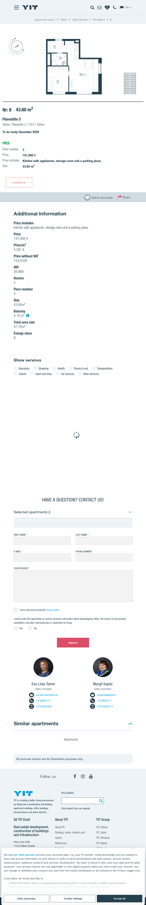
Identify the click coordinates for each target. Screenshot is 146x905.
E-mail (17, 551)
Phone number (84, 551)
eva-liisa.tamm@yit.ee (43, 694)
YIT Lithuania (103, 838)
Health (61, 368)
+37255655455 (40, 706)
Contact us (19, 182)
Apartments (73, 740)
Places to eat (81, 368)
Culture (22, 374)
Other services (91, 374)
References (61, 843)
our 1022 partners (25, 854)
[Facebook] (74, 776)
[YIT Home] (30, 7)
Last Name (81, 534)
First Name (20, 534)
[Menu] (16, 7)
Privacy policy (52, 609)
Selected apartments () (32, 512)
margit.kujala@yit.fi (102, 694)
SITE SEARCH (67, 792)
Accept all (119, 898)
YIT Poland (101, 843)
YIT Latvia (101, 832)
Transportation (105, 368)
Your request (21, 568)
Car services (67, 374)
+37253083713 (101, 706)
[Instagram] (82, 776)
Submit (73, 642)
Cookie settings (73, 898)
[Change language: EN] (126, 7)
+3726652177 (39, 700)
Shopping (43, 368)
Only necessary (26, 898)
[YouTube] (91, 776)
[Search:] (100, 801)
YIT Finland (102, 827)
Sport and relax (43, 374)
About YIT (60, 827)
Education (24, 368)
